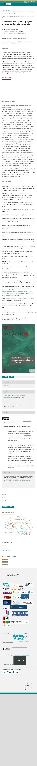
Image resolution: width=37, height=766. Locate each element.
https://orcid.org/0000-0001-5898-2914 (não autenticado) (15, 33)
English (4, 494)
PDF (5, 372)
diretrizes (17, 651)
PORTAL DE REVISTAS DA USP (8, 2)
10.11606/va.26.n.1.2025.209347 (20, 475)
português (4, 496)
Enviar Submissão (8, 502)
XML (12, 372)
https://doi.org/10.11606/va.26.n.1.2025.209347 (16, 38)
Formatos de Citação (10, 481)
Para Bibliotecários (6, 546)
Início (3, 10)
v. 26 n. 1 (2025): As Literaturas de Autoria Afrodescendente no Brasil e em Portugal (18, 12)
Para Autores (5, 544)
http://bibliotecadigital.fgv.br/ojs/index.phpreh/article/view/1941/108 (20, 308)
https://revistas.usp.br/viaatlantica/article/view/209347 (18, 476)
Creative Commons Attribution (19, 643)
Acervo (8, 10)
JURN (11, 615)
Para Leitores (5, 542)
